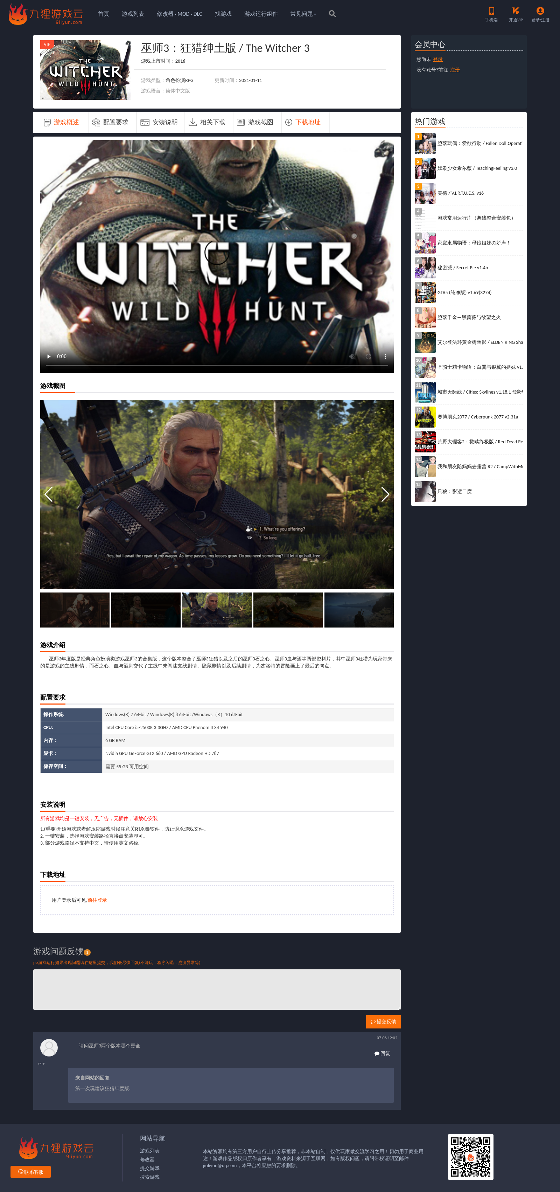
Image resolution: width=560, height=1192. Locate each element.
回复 (382, 1053)
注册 (455, 70)
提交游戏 (150, 1168)
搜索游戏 (150, 1177)
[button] (385, 494)
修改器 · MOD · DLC (179, 14)
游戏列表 (133, 14)
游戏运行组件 (261, 14)
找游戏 (223, 14)
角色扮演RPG (180, 80)
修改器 (147, 1160)
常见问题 (303, 14)
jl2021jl (41, 1063)
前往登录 (97, 900)
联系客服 (31, 1172)
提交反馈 (383, 1022)
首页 (103, 14)
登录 (438, 59)
